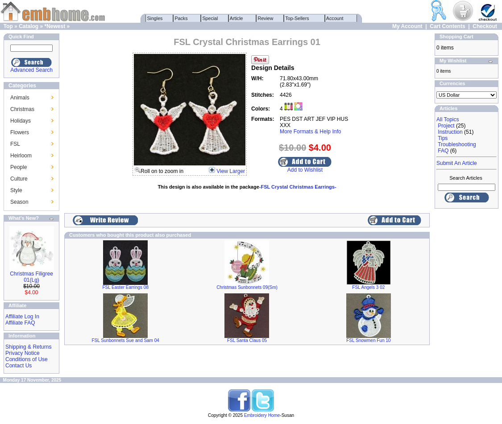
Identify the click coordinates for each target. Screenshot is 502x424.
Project (446, 126)
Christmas (22, 109)
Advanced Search (31, 70)
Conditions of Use (26, 359)
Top (8, 26)
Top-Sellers (297, 18)
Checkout (485, 26)
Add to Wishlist (305, 170)
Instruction (450, 132)
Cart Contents (447, 26)
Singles (155, 18)
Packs (181, 18)
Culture (19, 179)
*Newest (54, 26)
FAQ (443, 151)
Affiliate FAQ (20, 323)
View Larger (230, 171)
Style (16, 190)
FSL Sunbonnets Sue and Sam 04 (125, 340)
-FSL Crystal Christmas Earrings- (297, 186)
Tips (443, 138)
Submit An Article (456, 163)
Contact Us (18, 365)
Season (19, 202)
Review (266, 18)
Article (237, 18)
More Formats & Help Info (310, 131)
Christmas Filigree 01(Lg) (31, 277)
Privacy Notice (22, 353)
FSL (15, 144)
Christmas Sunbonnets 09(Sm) (247, 287)
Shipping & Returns (28, 347)
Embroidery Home (262, 415)
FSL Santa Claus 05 (247, 340)
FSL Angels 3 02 (368, 287)
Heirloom (21, 155)
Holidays (20, 121)
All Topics (447, 119)
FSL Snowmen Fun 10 (368, 340)
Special (210, 18)
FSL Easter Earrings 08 (125, 287)
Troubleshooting (457, 144)
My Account (407, 26)
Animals (19, 98)
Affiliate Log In (22, 316)
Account (335, 18)
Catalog (28, 26)
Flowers (19, 132)
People (18, 167)
